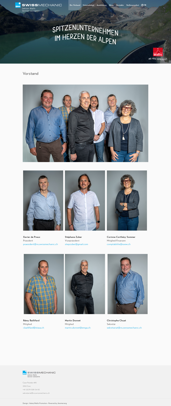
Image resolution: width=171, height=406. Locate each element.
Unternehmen (88, 5)
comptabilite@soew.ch (119, 244)
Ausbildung (101, 5)
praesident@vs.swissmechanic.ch (40, 244)
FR (145, 5)
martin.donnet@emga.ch (78, 327)
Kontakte (120, 5)
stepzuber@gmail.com (76, 244)
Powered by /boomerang (57, 403)
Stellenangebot (132, 5)
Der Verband (75, 5)
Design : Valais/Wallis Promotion (35, 403)
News (111, 5)
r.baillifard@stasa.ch (33, 327)
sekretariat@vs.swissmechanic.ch (124, 327)
